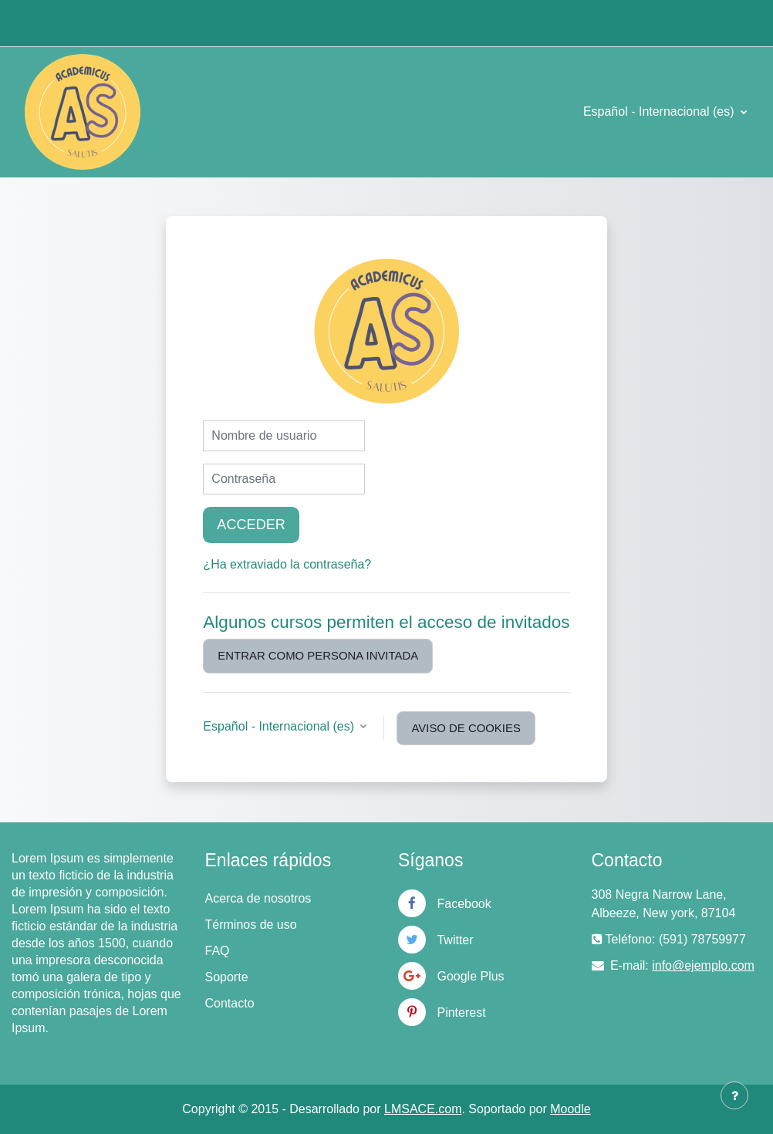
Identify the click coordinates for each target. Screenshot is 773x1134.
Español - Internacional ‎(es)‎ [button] (280, 726)
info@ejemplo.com (703, 965)
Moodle (570, 1108)
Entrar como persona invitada (318, 656)
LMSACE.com (422, 1108)
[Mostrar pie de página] (734, 1095)
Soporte (226, 977)
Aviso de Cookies (465, 728)
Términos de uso (251, 924)
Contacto (230, 1003)
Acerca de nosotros (258, 898)
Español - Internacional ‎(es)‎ (660, 111)
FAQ (217, 950)
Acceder (251, 524)
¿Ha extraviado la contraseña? (287, 564)
